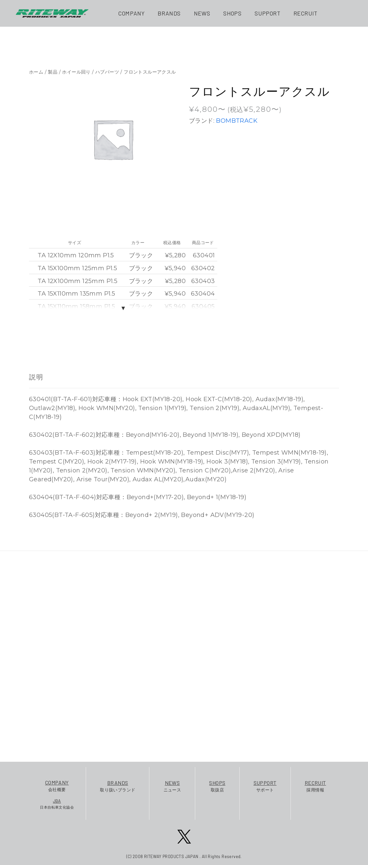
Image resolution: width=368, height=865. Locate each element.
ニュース (172, 785)
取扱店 (217, 785)
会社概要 (57, 785)
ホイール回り (76, 72)
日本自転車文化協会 (57, 803)
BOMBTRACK (237, 120)
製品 (52, 72)
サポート (265, 785)
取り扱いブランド (117, 785)
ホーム (36, 72)
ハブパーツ (107, 72)
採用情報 (315, 785)
